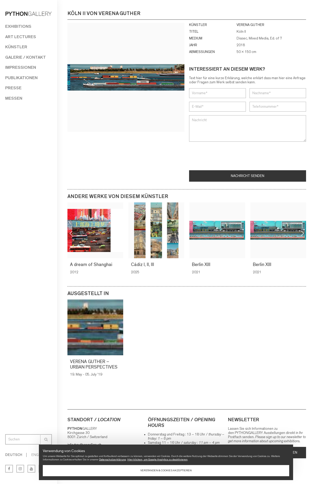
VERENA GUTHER (250, 25)
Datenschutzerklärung (112, 459)
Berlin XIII (201, 264)
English (38, 455)
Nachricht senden (247, 176)
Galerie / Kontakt (25, 57)
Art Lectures (20, 37)
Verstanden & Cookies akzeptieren (166, 470)
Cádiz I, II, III (142, 264)
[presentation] (228, 156)
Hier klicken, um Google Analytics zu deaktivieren (157, 459)
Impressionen (20, 67)
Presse (13, 88)
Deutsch (13, 455)
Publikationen (21, 78)
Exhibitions (18, 26)
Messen (13, 98)
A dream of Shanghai (91, 264)
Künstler (16, 47)
